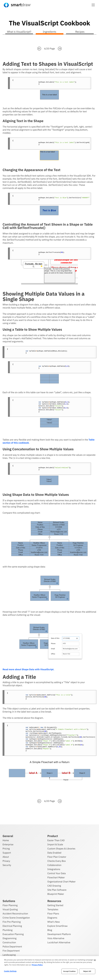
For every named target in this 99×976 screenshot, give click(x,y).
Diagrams (52, 917)
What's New (53, 921)
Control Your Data (56, 872)
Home (6, 839)
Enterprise (8, 844)
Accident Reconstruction (15, 913)
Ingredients (49, 31)
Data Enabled (54, 852)
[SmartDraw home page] (17, 5)
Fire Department (11, 950)
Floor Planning (10, 904)
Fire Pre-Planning (12, 921)
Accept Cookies (69, 971)
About (6, 856)
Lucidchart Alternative (58, 942)
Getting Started (55, 904)
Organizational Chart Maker (61, 881)
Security (7, 864)
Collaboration (54, 864)
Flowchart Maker (56, 877)
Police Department (12, 946)
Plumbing (7, 929)
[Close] (95, 960)
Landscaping (9, 954)
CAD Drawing (54, 885)
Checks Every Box (56, 860)
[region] (49, 966)
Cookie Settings (10, 971)
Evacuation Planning (13, 933)
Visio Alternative (55, 937)
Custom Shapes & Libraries (61, 848)
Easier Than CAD (56, 839)
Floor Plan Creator (56, 856)
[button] (93, 5)
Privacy (6, 860)
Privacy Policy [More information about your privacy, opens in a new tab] (37, 965)
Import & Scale (55, 844)
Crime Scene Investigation (16, 917)
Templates (52, 909)
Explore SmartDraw (57, 925)
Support (7, 852)
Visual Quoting (10, 909)
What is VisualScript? (19, 31)
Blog (49, 929)
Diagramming (9, 937)
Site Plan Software (56, 889)
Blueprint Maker (55, 893)
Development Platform (59, 933)
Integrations (53, 868)
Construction (9, 942)
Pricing (6, 848)
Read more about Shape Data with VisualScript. (28, 669)
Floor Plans (53, 913)
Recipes (79, 31)
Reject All (87, 971)
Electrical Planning (12, 925)
